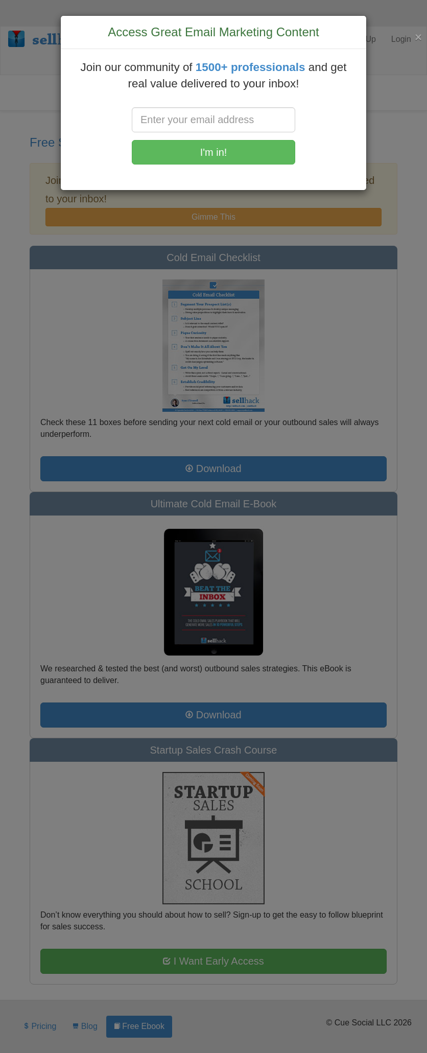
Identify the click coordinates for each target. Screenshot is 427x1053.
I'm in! (213, 152)
